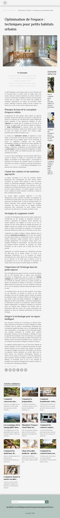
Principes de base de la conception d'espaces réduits (22, 76)
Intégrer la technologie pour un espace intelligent (22, 86)
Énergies (33, 507)
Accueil (5, 10)
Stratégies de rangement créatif (22, 81)
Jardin (9, 507)
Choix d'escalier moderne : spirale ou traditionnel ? (29, 453)
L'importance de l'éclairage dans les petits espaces (22, 83)
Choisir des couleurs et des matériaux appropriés (22, 78)
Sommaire (23, 72)
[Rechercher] (28, 501)
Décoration (15, 507)
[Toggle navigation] (5, 2)
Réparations (25, 507)
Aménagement (12, 10)
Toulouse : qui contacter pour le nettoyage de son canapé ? (51, 135)
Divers (50, 507)
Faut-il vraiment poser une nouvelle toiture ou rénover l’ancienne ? (51, 102)
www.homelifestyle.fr (14, 165)
